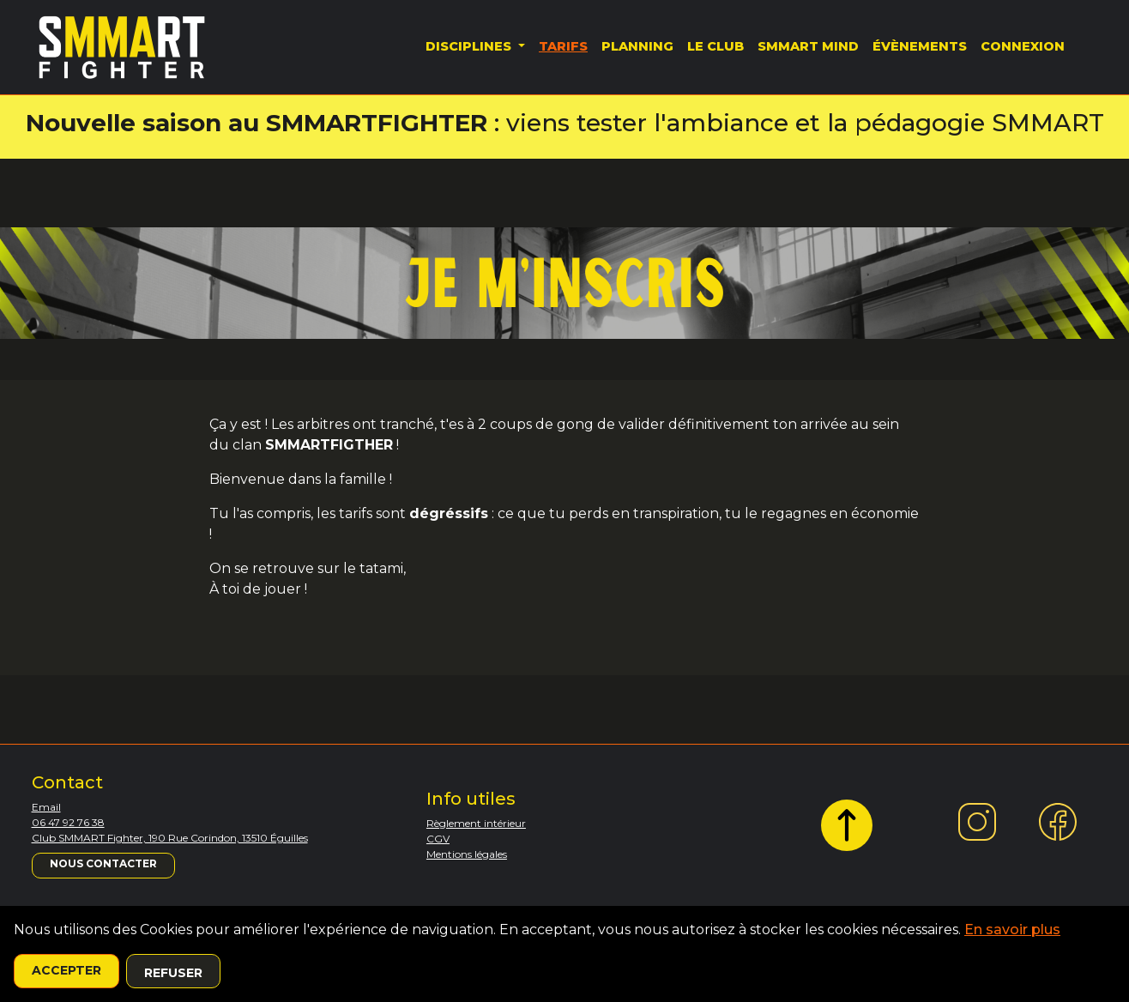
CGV (438, 838)
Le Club (715, 46)
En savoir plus (1012, 929)
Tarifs (563, 46)
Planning (637, 46)
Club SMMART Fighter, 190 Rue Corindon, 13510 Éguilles (170, 837)
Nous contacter (103, 863)
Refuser (173, 973)
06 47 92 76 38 (68, 822)
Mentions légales (466, 854)
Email (46, 806)
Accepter (66, 970)
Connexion (1023, 46)
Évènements (919, 46)
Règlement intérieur (476, 823)
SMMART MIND (808, 46)
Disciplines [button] (470, 46)
